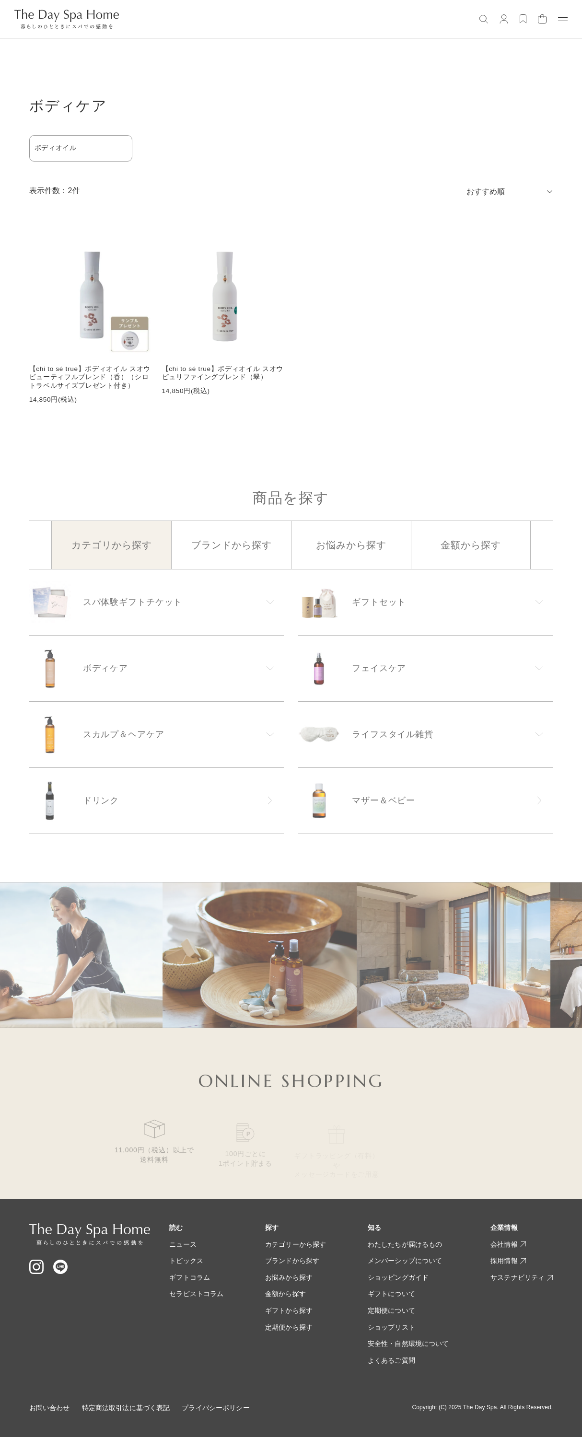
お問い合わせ (49, 1408)
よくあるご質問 (391, 1360)
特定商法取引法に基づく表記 (126, 1408)
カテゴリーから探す (295, 1244)
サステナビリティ (521, 1277)
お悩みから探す (289, 1277)
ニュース (183, 1244)
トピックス (186, 1260)
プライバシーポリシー (215, 1408)
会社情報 (508, 1244)
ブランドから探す (292, 1260)
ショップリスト (391, 1327)
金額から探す (285, 1294)
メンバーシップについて (405, 1260)
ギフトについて (391, 1294)
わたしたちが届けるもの (405, 1244)
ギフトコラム (189, 1277)
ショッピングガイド (398, 1277)
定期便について (391, 1310)
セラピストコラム (196, 1294)
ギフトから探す (289, 1310)
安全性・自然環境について (408, 1343)
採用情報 (508, 1260)
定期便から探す (289, 1327)
